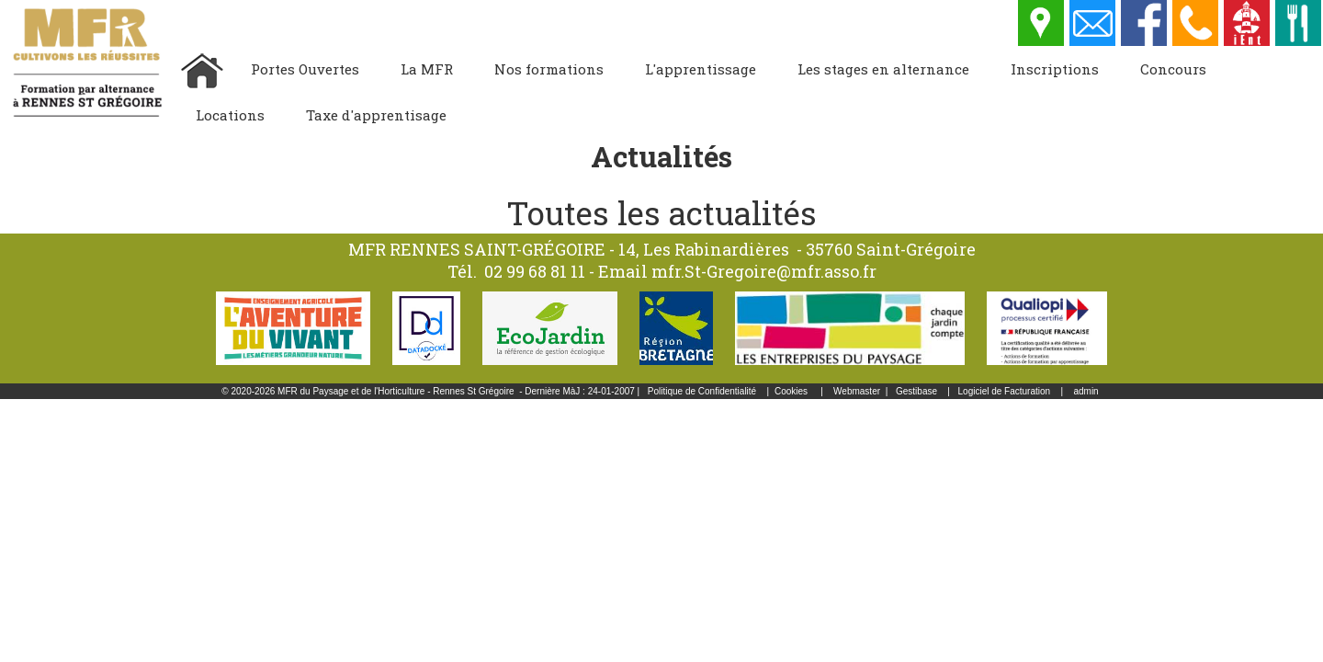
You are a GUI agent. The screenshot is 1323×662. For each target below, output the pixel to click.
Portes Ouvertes (305, 69)
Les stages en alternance (883, 69)
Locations (230, 115)
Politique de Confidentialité (702, 391)
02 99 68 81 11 (534, 271)
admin (1085, 391)
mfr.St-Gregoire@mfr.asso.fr (763, 271)
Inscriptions (1055, 69)
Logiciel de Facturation (1004, 391)
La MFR (427, 69)
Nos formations (549, 69)
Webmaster (856, 391)
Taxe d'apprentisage (376, 115)
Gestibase (916, 391)
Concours (1173, 69)
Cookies (791, 391)
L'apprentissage (700, 69)
